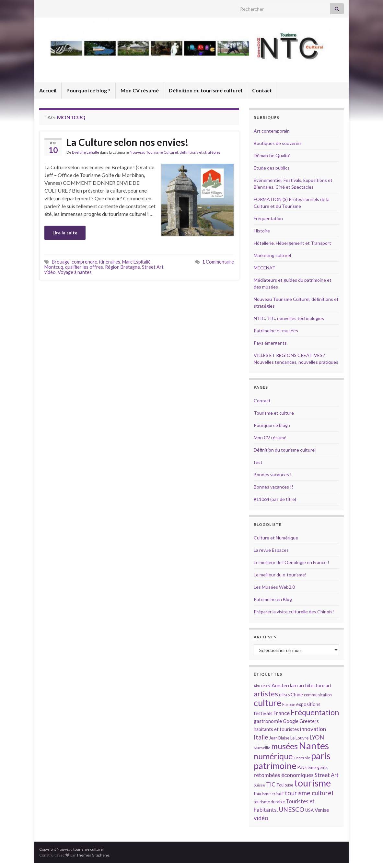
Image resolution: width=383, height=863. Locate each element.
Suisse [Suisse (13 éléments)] (259, 785)
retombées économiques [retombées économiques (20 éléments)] (284, 775)
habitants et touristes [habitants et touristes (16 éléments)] (276, 729)
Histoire (262, 230)
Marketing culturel (272, 255)
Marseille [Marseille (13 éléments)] (262, 747)
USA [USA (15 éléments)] (309, 810)
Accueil (47, 90)
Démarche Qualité (272, 155)
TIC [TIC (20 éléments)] (270, 784)
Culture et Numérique (276, 537)
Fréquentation (268, 218)
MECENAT (264, 267)
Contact (262, 90)
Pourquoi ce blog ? (88, 90)
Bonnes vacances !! (273, 487)
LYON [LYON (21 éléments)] (316, 737)
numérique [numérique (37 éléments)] (273, 756)
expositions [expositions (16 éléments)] (308, 704)
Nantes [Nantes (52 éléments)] (314, 745)
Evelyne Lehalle (85, 152)
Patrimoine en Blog (273, 599)
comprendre (84, 262)
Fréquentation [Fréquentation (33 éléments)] (315, 712)
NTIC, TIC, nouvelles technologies (289, 318)
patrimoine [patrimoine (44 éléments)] (275, 765)
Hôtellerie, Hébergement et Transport (292, 243)
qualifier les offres (84, 267)
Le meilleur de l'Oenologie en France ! (291, 562)
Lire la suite (64, 232)
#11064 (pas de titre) (275, 499)
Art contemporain (272, 131)
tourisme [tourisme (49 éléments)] (312, 782)
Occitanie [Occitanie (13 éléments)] (302, 757)
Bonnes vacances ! (273, 474)
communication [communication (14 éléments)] (318, 694)
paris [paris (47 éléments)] (321, 755)
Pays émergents (270, 343)
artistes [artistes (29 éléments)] (266, 693)
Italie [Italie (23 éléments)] (261, 737)
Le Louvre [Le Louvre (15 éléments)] (299, 737)
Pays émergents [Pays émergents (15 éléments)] (312, 767)
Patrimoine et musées (276, 330)
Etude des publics (272, 168)
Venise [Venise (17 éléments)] (322, 810)
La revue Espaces (271, 550)
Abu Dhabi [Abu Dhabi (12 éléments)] (262, 686)
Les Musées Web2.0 (274, 587)
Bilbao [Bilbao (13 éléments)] (284, 694)
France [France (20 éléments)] (281, 713)
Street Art (153, 267)
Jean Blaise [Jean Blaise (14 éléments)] (279, 737)
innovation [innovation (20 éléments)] (313, 729)
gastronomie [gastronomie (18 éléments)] (268, 721)
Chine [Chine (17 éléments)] (297, 694)
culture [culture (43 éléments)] (267, 702)
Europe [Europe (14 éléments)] (288, 704)
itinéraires (109, 262)
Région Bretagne (122, 267)
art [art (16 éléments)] (329, 685)
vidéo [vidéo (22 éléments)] (261, 818)
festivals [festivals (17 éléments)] (263, 713)
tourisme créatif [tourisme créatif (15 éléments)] (269, 793)
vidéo (50, 272)
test (258, 462)
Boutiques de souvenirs (278, 143)
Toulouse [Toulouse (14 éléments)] (284, 784)
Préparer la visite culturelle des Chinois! (294, 611)
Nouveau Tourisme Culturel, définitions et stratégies (175, 152)
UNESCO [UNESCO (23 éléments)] (291, 809)
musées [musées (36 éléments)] (284, 746)
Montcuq (53, 267)
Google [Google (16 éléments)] (290, 721)
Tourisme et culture (274, 413)
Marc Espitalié (136, 262)
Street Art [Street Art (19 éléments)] (327, 775)
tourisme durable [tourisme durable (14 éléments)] (269, 801)
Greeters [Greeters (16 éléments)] (309, 721)
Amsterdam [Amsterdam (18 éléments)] (285, 685)
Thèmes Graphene (92, 855)
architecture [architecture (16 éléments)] (312, 685)
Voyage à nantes (75, 272)
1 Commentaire (218, 262)
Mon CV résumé (140, 90)
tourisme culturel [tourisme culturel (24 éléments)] (309, 793)
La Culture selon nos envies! (127, 142)
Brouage (61, 262)
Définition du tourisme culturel (205, 90)
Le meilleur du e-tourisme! (280, 574)
